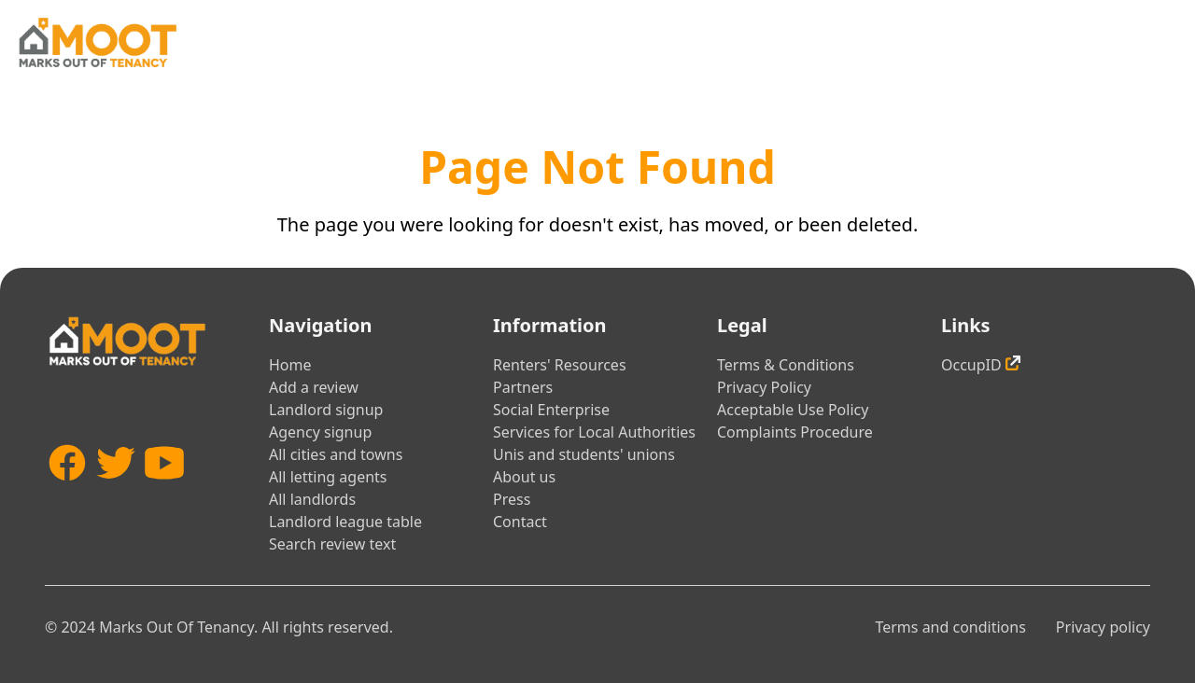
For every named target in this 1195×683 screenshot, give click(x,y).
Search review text (332, 544)
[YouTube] (164, 490)
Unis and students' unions (584, 454)
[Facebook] (67, 490)
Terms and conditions (950, 627)
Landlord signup (326, 409)
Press (511, 499)
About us (524, 477)
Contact (520, 521)
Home (290, 365)
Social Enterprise (551, 409)
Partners (523, 387)
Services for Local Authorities (594, 432)
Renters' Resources (559, 365)
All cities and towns (335, 454)
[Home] (97, 42)
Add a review (313, 387)
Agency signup (320, 432)
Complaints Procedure (795, 432)
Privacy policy (1103, 627)
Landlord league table (345, 521)
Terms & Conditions (785, 365)
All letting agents (328, 477)
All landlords (312, 499)
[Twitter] (115, 490)
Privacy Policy (764, 387)
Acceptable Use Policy (792, 409)
